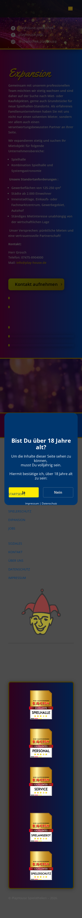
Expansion (16, 520)
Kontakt (15, 552)
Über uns (15, 560)
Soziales (15, 543)
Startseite (16, 494)
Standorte (17, 502)
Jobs (11, 528)
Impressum (17, 578)
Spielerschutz (19, 511)
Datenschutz (19, 569)
